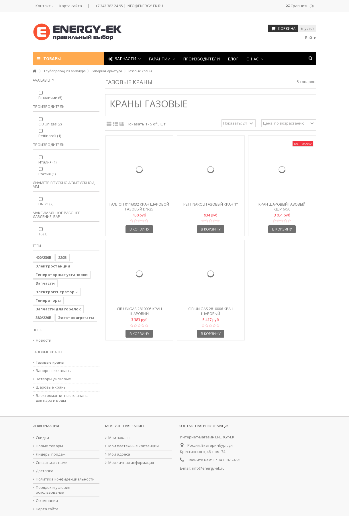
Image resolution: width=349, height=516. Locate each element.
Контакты (45, 5)
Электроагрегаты (76, 317)
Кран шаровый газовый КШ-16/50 (281, 207)
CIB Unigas (50, 124)
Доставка (44, 470)
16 (42, 234)
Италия (47, 162)
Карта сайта (70, 5)
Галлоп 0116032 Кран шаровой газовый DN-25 (139, 207)
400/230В (44, 257)
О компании (47, 500)
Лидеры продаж (50, 454)
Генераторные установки (62, 274)
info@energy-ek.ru (208, 468)
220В (62, 257)
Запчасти (45, 283)
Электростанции (53, 266)
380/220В (44, 317)
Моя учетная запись (125, 425)
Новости (43, 340)
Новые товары (49, 446)
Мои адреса (119, 454)
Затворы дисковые (53, 379)
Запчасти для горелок (58, 309)
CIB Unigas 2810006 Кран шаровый (210, 311)
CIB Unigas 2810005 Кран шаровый (139, 311)
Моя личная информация (131, 462)
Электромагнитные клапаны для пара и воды (62, 398)
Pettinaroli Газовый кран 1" (210, 204)
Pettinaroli (49, 135)
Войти (310, 37)
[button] (162, 58)
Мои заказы (119, 437)
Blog (37, 329)
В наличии (50, 97)
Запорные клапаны (54, 370)
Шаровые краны (51, 387)
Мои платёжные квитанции (133, 446)
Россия (47, 173)
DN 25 (45, 203)
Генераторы (48, 300)
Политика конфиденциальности (65, 479)
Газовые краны (50, 362)
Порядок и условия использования (53, 490)
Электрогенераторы (57, 291)
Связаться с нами (52, 462)
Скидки (42, 437)
